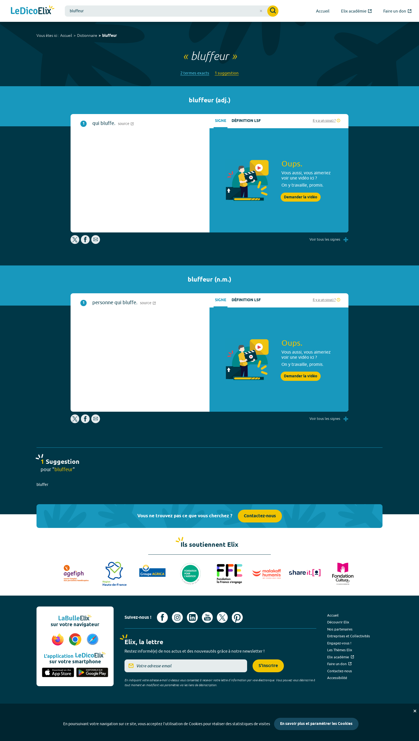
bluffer (42, 484)
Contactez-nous (260, 516)
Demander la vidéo (300, 197)
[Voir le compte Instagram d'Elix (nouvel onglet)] (177, 617)
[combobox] (171, 11)
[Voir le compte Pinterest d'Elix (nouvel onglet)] (237, 617)
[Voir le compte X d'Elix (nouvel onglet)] (222, 617)
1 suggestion (227, 73)
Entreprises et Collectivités (348, 636)
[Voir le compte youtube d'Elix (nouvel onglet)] (207, 617)
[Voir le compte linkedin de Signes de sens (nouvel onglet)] (192, 617)
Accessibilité (337, 678)
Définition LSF (246, 121)
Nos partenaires (340, 629)
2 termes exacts (194, 73)
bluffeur (109, 35)
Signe (220, 121)
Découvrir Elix (338, 622)
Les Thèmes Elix (339, 650)
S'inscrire (268, 666)
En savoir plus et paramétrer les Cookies (316, 724)
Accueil (66, 35)
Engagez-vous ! (339, 643)
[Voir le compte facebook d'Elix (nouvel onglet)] (162, 617)
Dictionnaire (87, 35)
